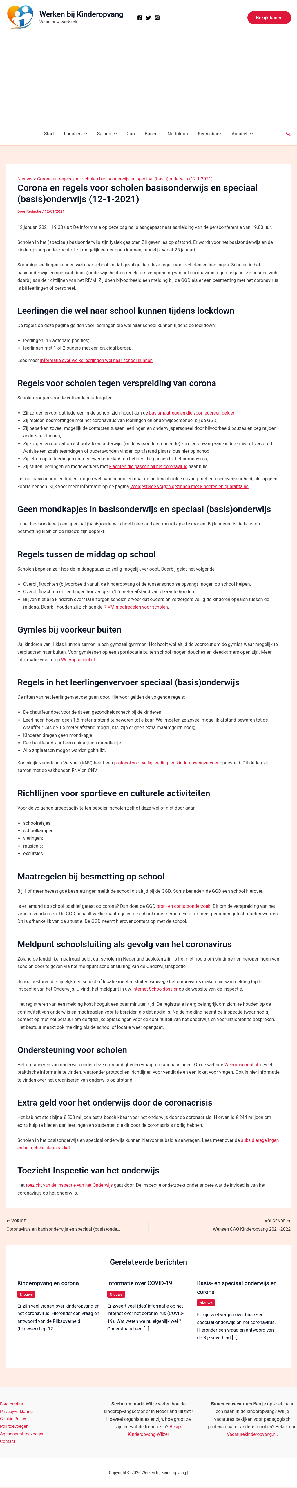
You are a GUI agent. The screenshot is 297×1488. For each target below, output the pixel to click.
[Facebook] (139, 17)
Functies (76, 133)
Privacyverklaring (17, 1411)
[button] (269, 17)
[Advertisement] (148, 78)
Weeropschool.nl (78, 659)
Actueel (240, 133)
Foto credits (12, 1403)
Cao (131, 133)
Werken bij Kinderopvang (81, 14)
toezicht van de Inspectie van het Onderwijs (70, 1185)
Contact (8, 1442)
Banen (150, 133)
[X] (148, 17)
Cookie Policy (14, 1419)
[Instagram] (157, 17)
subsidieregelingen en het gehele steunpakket (70, 1148)
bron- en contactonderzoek (184, 906)
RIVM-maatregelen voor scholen (136, 607)
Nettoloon (177, 133)
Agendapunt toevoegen (24, 1434)
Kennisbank (208, 133)
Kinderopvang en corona (48, 1283)
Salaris (108, 133)
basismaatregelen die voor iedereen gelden (193, 413)
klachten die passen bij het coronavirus (149, 466)
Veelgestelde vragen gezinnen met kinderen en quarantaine (190, 486)
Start (51, 133)
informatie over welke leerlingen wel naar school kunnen (97, 360)
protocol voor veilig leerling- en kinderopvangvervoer (167, 763)
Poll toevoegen (15, 1426)
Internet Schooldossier (155, 989)
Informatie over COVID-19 (140, 1283)
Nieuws (26, 1294)
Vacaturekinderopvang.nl (251, 1434)
